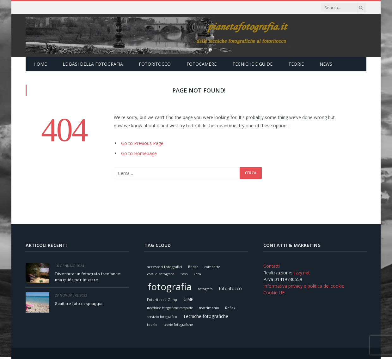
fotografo (205, 289)
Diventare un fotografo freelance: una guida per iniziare (88, 277)
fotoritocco (230, 288)
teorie (152, 324)
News (326, 64)
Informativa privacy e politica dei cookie (303, 286)
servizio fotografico (162, 316)
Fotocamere (202, 64)
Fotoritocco (155, 64)
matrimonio (209, 307)
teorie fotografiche (178, 324)
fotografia (170, 286)
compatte (212, 267)
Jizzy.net (301, 273)
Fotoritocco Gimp (162, 299)
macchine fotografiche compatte (170, 308)
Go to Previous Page (142, 143)
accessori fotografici (164, 266)
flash (184, 274)
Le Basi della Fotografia (93, 64)
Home (40, 64)
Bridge (193, 267)
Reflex (230, 307)
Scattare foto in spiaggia (78, 303)
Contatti (271, 266)
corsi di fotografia (161, 274)
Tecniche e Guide (252, 64)
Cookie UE (274, 293)
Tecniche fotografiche (205, 316)
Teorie (296, 64)
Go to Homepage (139, 153)
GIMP (188, 299)
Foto (197, 274)
